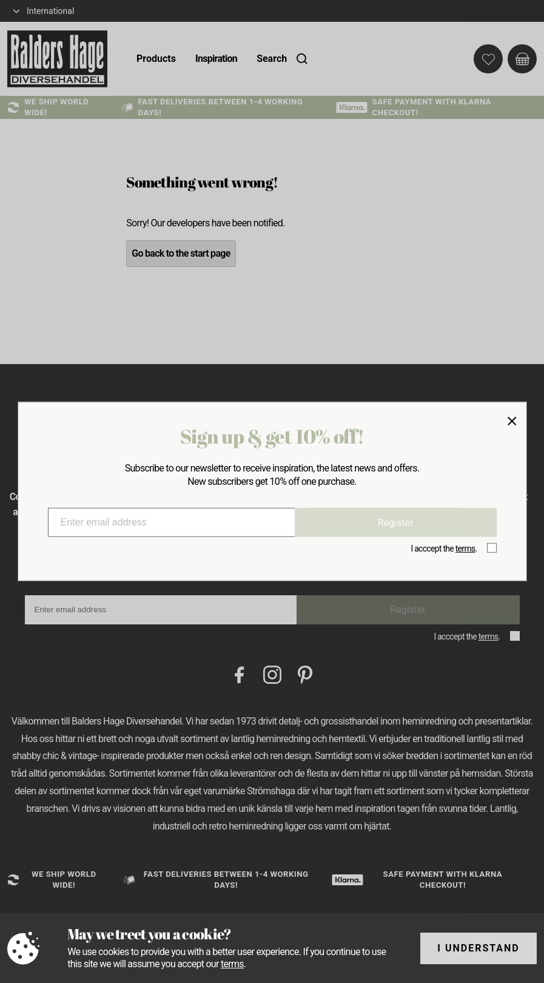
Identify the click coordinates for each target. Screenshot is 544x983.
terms (232, 964)
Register (396, 522)
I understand (478, 948)
